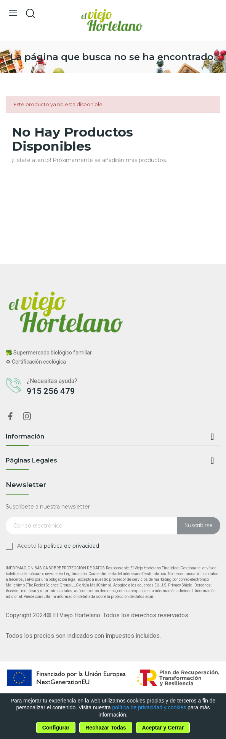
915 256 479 (51, 391)
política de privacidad (71, 545)
